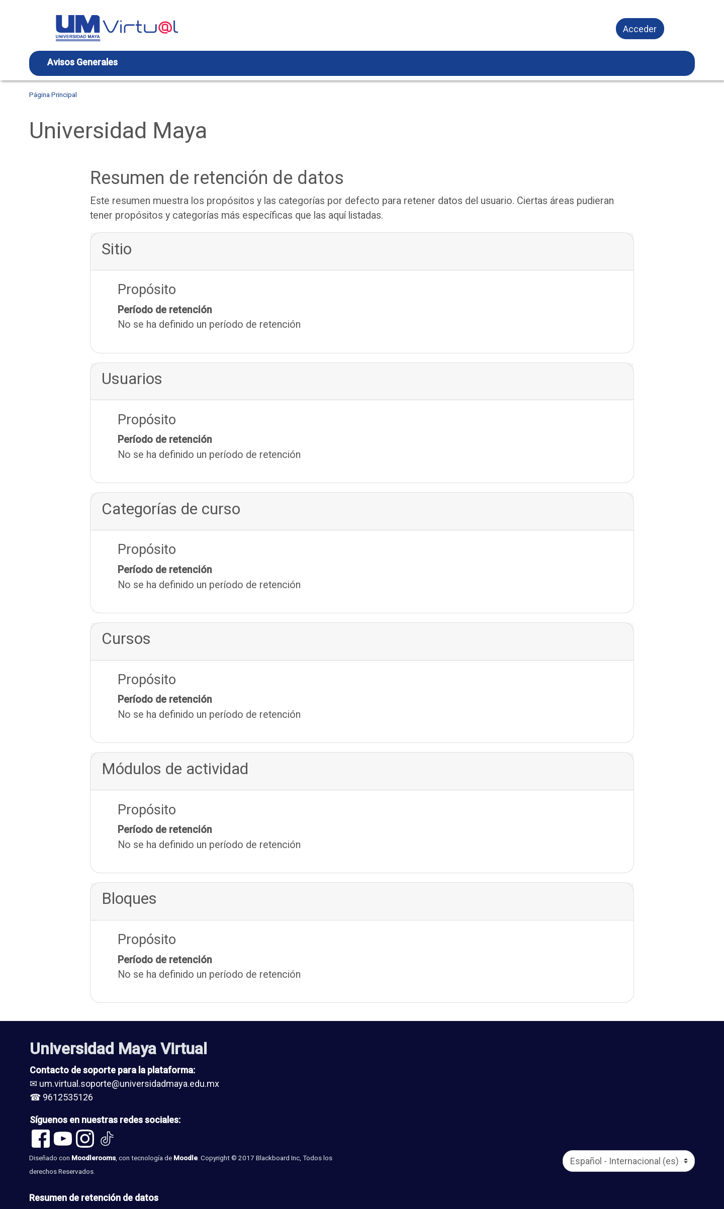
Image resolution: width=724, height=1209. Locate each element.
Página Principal (53, 94)
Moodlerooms (93, 1158)
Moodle (185, 1158)
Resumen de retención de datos (93, 1197)
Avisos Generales (82, 62)
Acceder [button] (640, 29)
